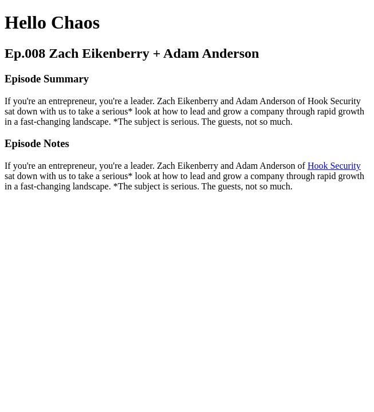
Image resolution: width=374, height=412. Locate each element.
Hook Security (334, 166)
